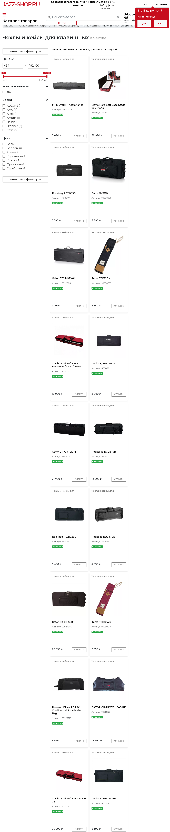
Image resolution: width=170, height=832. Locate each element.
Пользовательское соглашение (22, 823)
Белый (11, 144)
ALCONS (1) (14, 105)
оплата (68, 1)
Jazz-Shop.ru (21, 4)
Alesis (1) (12, 114)
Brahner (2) (14, 126)
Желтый (12, 152)
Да (9, 92)
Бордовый (14, 148)
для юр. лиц (107, 4)
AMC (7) (12, 110)
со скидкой (109, 49)
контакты (94, 1)
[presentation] (68, 776)
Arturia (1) (13, 118)
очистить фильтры (25, 51)
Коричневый (16, 156)
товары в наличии (16, 86)
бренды (117, 799)
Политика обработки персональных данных (29, 826)
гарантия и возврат (80, 3)
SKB (113, 776)
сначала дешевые (63, 49)
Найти (61, 22)
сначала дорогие (88, 49)
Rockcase (143, 776)
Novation (158, 776)
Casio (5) (12, 130)
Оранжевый (15, 164)
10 (135, 761)
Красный (13, 160)
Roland (102, 776)
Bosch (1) (13, 122)
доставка (57, 1)
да (144, 23)
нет (160, 23)
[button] (25, 87)
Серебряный (16, 168)
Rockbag (89, 776)
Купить (79, 136)
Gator (76, 776)
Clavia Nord (126, 776)
